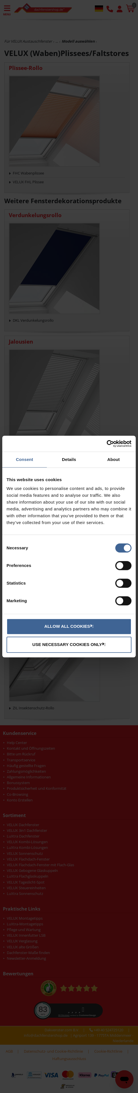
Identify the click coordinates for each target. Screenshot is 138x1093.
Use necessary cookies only (68, 644)
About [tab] (113, 459)
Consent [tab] (24, 459)
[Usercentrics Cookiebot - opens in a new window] (106, 443)
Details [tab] (69, 459)
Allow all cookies (68, 626)
